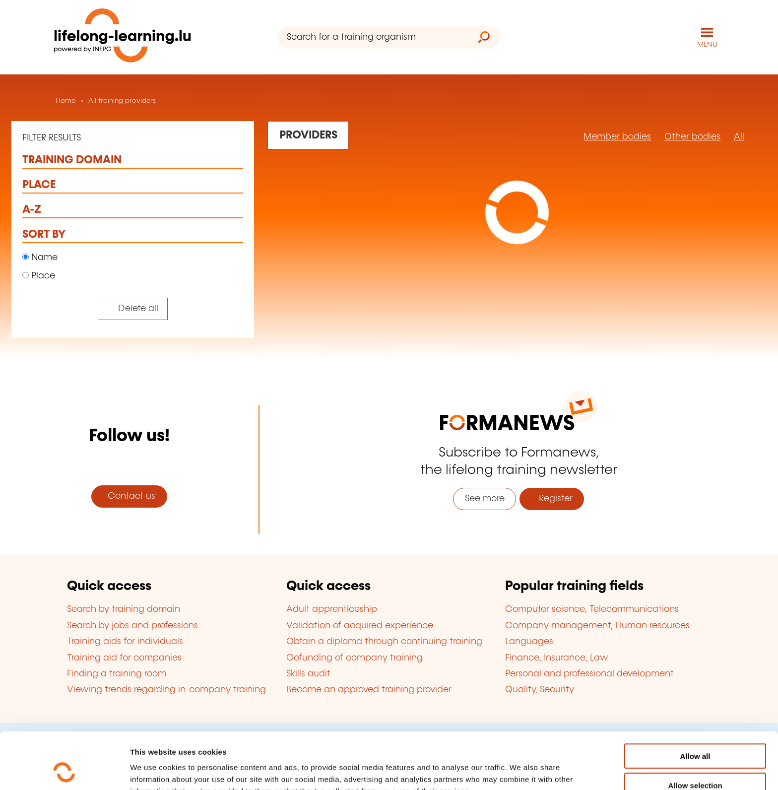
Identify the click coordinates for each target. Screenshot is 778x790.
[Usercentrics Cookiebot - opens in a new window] (64, 770)
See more (485, 498)
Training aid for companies (124, 658)
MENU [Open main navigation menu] (707, 44)
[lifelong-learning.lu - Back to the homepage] (123, 37)
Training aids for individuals (125, 641)
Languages (529, 641)
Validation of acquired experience (359, 625)
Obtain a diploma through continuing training (384, 641)
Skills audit (308, 673)
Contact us (129, 496)
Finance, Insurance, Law (556, 658)
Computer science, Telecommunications (592, 609)
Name (40, 257)
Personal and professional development (589, 673)
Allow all (695, 703)
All (739, 136)
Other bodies (692, 136)
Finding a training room (116, 673)
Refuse (695, 761)
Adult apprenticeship (331, 609)
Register (552, 498)
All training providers (122, 100)
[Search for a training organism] (372, 37)
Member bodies (617, 136)
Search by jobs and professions (132, 625)
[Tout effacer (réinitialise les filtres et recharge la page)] (133, 309)
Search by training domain (123, 609)
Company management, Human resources (597, 625)
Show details (523, 770)
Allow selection (695, 732)
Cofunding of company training (354, 658)
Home (64, 100)
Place (38, 275)
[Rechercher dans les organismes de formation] (308, 135)
